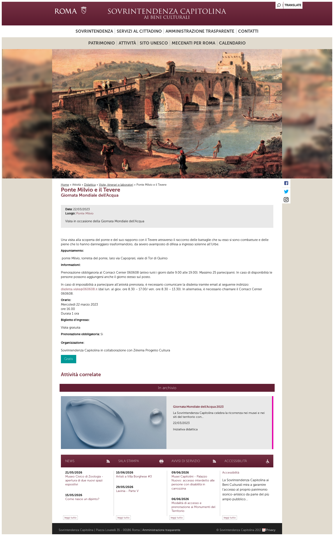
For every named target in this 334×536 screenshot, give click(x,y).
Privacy (271, 530)
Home (65, 184)
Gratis (68, 359)
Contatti (248, 31)
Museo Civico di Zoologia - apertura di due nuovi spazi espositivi (84, 480)
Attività (127, 43)
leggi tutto (70, 517)
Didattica (90, 184)
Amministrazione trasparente (200, 31)
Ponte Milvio (85, 213)
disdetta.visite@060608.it (79, 289)
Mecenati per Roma (193, 43)
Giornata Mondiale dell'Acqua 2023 (198, 407)
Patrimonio (101, 43)
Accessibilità (230, 472)
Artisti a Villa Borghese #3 (134, 476)
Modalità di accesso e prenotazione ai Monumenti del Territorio (193, 507)
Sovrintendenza (94, 31)
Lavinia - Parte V (127, 491)
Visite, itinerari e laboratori (116, 184)
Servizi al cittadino (139, 31)
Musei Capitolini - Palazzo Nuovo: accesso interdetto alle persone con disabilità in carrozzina (193, 482)
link (270, 444)
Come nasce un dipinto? (82, 499)
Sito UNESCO (154, 43)
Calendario (232, 43)
